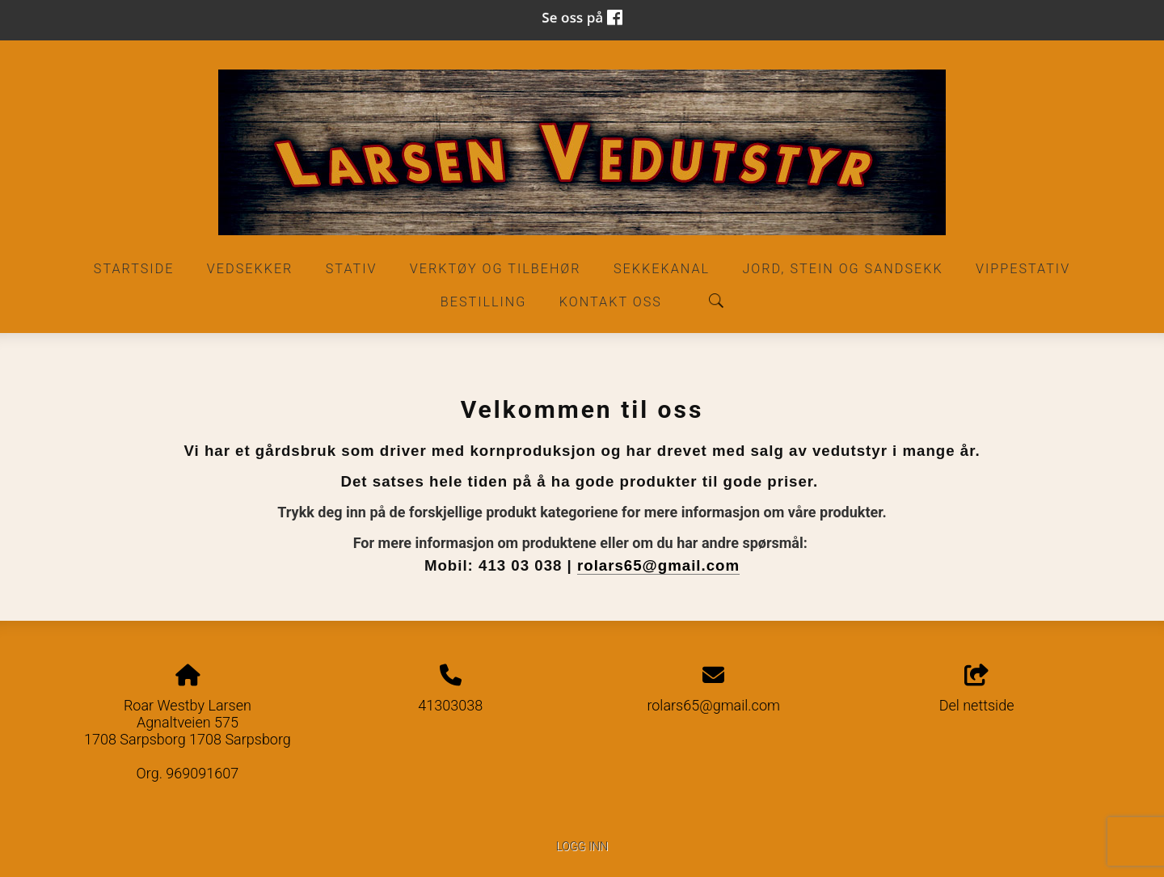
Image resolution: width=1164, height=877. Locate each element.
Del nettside (976, 689)
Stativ (351, 268)
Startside (134, 268)
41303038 (450, 705)
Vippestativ (1023, 268)
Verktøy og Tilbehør (495, 268)
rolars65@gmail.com (658, 565)
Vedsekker (250, 268)
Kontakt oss (610, 302)
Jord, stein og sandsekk (842, 268)
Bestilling (484, 302)
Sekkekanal (662, 268)
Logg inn (582, 847)
